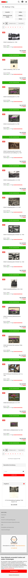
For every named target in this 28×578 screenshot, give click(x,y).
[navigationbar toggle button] (26, 2)
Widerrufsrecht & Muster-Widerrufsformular (10, 522)
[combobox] (12, 23)
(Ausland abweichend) (17, 47)
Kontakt (2, 517)
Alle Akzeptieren (14, 571)
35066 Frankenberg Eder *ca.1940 (11, 124)
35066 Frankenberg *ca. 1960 (10, 42)
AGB (2, 524)
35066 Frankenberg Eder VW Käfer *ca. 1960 (13, 234)
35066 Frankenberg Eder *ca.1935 (11, 96)
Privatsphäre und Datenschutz (7, 527)
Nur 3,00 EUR (14, 504)
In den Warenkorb (14, 55)
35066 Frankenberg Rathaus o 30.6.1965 (12, 289)
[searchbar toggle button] (19, 2)
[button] (3, 23)
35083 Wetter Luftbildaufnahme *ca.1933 (13, 430)
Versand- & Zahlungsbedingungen (8, 519)
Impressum (3, 514)
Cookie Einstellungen (5, 529)
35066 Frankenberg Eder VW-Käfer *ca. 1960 (13, 261)
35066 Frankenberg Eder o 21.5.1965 (12, 207)
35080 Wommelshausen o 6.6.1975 (11, 402)
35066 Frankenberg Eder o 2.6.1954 (11, 180)
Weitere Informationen (14, 575)
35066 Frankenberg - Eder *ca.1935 (11, 69)
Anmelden (14, 475)
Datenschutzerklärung (9, 568)
